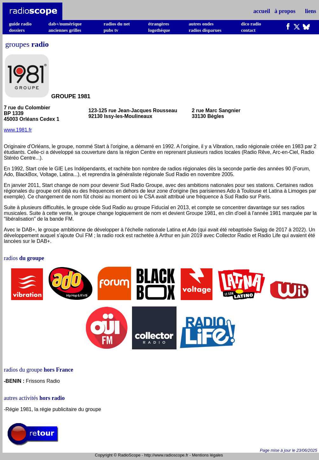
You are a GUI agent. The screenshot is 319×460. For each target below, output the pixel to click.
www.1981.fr (18, 130)
